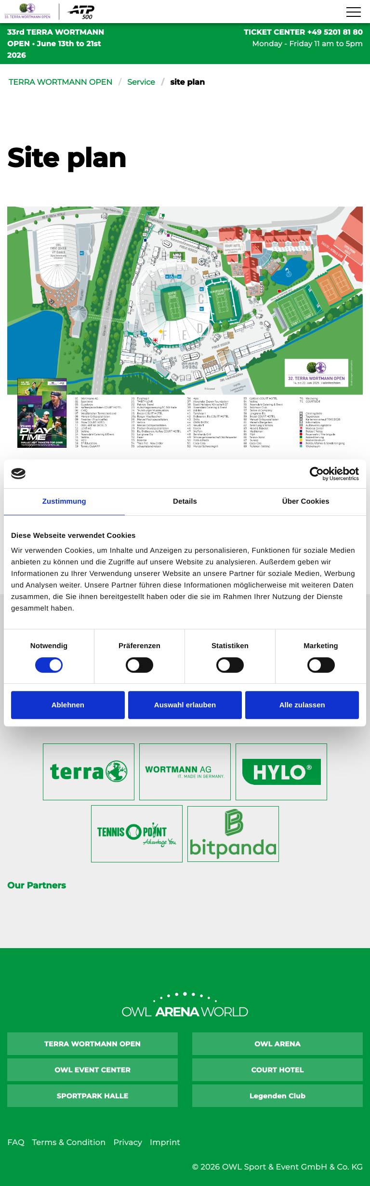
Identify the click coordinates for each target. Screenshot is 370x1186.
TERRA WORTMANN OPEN (61, 82)
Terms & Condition (69, 1142)
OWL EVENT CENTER (92, 1070)
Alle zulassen (302, 705)
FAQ (15, 1142)
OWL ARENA (277, 1044)
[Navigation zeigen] (353, 12)
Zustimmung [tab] (64, 501)
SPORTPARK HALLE (93, 1096)
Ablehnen (68, 705)
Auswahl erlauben (185, 705)
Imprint (165, 1142)
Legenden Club (277, 1096)
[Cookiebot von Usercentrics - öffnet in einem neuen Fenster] (317, 474)
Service (142, 82)
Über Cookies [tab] (306, 501)
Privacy (127, 1142)
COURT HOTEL (277, 1070)
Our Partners (36, 885)
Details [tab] (185, 501)
